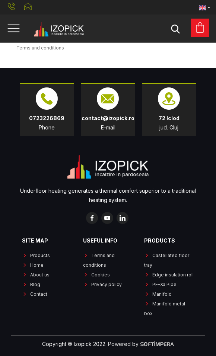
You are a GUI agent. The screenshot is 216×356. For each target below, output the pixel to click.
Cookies (100, 275)
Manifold (162, 294)
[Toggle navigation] (13, 28)
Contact (38, 294)
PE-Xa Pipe (164, 284)
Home (37, 265)
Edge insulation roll (173, 275)
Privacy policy (106, 284)
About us (40, 275)
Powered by (141, 344)
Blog (35, 284)
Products (40, 255)
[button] (204, 7)
